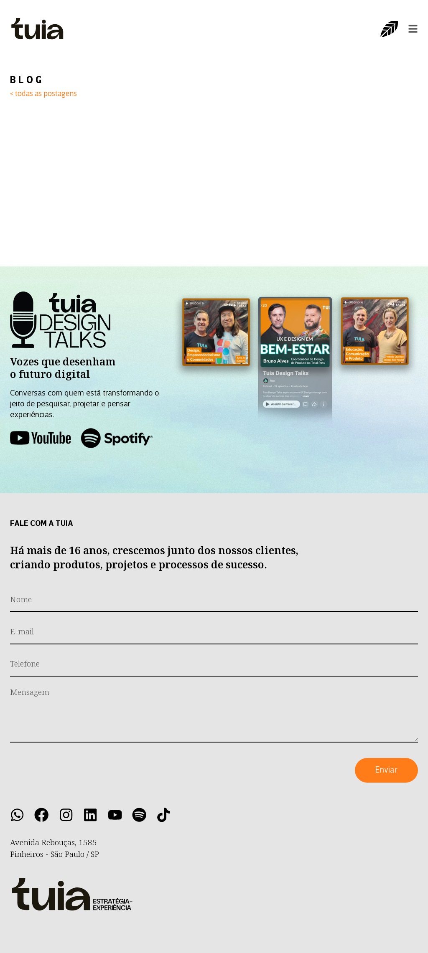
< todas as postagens (43, 94)
